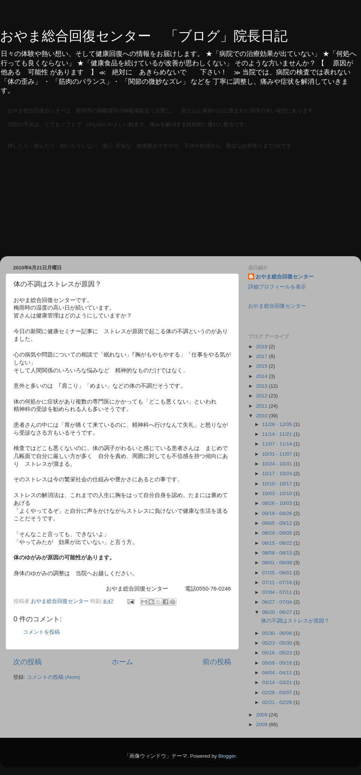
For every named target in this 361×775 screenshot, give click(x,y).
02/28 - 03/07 (277, 692)
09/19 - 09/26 (277, 513)
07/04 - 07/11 (277, 592)
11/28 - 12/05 (277, 424)
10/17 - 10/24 (277, 473)
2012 (262, 396)
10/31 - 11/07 (277, 454)
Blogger (226, 756)
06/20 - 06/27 (277, 612)
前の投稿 (217, 662)
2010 (262, 415)
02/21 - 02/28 (277, 702)
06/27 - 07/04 (277, 602)
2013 (262, 386)
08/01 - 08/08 (277, 562)
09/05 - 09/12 (277, 523)
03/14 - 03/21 (277, 682)
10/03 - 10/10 (277, 493)
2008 (262, 724)
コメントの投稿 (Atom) (53, 677)
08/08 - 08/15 (277, 553)
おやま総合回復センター (285, 276)
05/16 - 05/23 (277, 653)
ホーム (122, 662)
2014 (262, 376)
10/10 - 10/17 (277, 483)
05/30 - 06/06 (277, 633)
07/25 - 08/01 (277, 573)
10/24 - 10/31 (277, 464)
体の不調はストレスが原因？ (295, 621)
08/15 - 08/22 (277, 543)
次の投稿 (27, 662)
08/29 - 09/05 (277, 533)
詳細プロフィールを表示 (277, 287)
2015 (262, 366)
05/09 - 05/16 (277, 663)
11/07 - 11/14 (277, 444)
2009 (262, 715)
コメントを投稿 (41, 632)
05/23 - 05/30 (277, 643)
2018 (262, 346)
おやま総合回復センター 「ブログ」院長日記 (144, 36)
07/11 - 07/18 (277, 582)
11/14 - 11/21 (277, 434)
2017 (262, 356)
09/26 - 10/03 (277, 503)
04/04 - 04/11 (277, 672)
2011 (262, 406)
